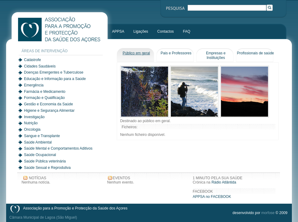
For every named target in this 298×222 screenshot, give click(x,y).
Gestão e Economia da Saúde (48, 104)
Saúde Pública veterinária (45, 161)
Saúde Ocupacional (40, 155)
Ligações (141, 31)
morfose (267, 213)
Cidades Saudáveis (40, 66)
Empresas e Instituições (216, 55)
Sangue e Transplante (42, 136)
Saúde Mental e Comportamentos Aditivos (58, 148)
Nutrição (31, 123)
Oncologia (32, 129)
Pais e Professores (176, 53)
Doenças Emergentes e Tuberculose (53, 72)
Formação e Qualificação (44, 98)
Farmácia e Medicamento (44, 91)
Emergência (34, 85)
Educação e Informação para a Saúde (55, 79)
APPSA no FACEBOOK (212, 197)
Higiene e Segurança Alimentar (49, 110)
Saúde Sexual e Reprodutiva (47, 168)
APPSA (118, 31)
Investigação (34, 117)
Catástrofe (32, 60)
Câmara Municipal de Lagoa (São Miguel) (43, 217)
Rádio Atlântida (224, 182)
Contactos (165, 31)
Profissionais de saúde (255, 53)
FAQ (186, 31)
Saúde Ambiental (38, 142)
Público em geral (136, 53)
